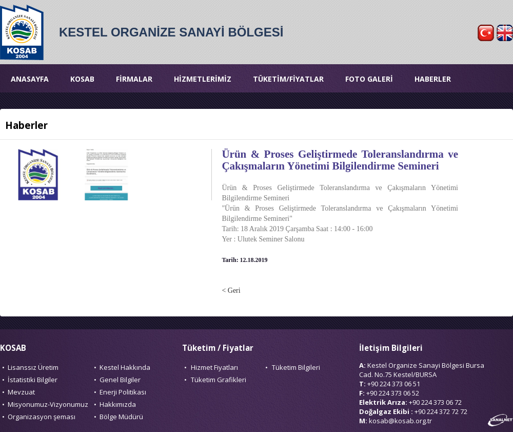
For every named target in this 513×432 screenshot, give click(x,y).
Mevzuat (21, 392)
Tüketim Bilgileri (296, 367)
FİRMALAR (134, 79)
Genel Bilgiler (120, 379)
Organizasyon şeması (41, 416)
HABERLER (433, 79)
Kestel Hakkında (125, 367)
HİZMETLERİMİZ (202, 79)
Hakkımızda (118, 404)
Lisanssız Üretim (33, 367)
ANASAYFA (30, 79)
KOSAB (82, 79)
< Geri (231, 290)
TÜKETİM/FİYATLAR (288, 79)
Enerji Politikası (123, 392)
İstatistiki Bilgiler (32, 379)
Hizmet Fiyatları (214, 367)
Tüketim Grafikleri (218, 379)
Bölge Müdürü (121, 416)
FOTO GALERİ (369, 79)
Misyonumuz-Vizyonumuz (48, 404)
